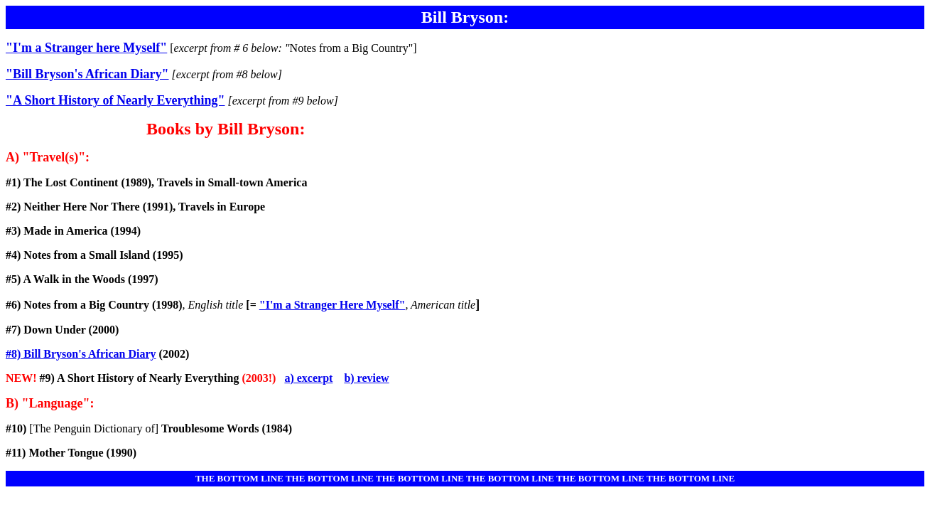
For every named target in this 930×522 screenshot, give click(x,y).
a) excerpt (308, 378)
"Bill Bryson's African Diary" (87, 74)
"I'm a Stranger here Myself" (86, 48)
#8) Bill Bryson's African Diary (81, 354)
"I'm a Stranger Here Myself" (332, 305)
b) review (366, 378)
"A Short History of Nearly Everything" (115, 100)
